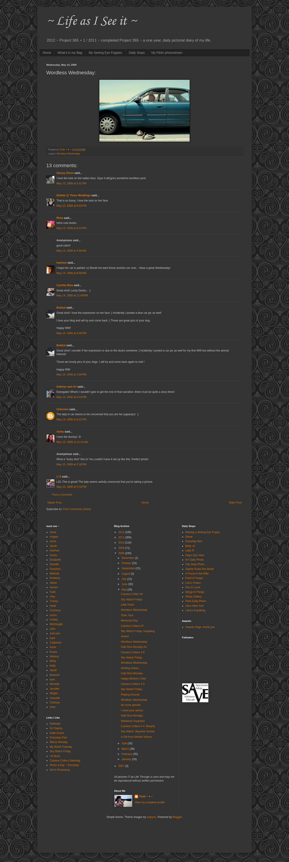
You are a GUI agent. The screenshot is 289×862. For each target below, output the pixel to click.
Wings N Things (194, 592)
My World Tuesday (61, 746)
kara (52, 679)
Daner (189, 536)
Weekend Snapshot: (133, 721)
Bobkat (61, 307)
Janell (53, 582)
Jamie (53, 546)
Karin (53, 647)
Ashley (54, 619)
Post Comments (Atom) (77, 509)
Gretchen (55, 569)
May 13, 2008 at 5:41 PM (71, 183)
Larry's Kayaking (195, 610)
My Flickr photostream (166, 52)
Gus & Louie (192, 587)
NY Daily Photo (194, 559)
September (128, 568)
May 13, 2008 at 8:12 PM (71, 228)
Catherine (55, 642)
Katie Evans (57, 733)
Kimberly (55, 578)
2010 (121, 542)
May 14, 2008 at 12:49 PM (72, 295)
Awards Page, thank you (200, 627)
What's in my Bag (70, 52)
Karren (54, 587)
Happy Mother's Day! (133, 678)
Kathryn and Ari (66, 386)
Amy (52, 596)
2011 (121, 537)
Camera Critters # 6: (133, 652)
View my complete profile (150, 802)
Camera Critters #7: (132, 626)
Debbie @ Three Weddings (73, 195)
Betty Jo (190, 546)
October (126, 563)
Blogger (177, 817)
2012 (121, 532)
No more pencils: (131, 705)
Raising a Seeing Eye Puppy (202, 532)
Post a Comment (62, 494)
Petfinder (55, 723)
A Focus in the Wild (197, 573)
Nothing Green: (130, 668)
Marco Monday (59, 742)
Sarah (53, 670)
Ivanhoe (61, 262)
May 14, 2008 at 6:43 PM (71, 397)
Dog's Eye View (194, 555)
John (53, 628)
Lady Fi (189, 550)
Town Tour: (127, 615)
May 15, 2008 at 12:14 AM (72, 442)
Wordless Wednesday (68, 153)
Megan (54, 693)
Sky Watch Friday (60, 751)
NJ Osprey (56, 728)
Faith (53, 592)
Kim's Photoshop (60, 769)
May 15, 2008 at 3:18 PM (71, 464)
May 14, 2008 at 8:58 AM (71, 273)
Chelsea (55, 702)
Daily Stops (137, 52)
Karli (52, 638)
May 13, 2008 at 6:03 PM (71, 205)
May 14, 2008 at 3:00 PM (71, 333)
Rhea (59, 218)
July (124, 579)
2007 (121, 766)
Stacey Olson (65, 173)
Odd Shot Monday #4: (134, 647)
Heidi (53, 605)
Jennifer (54, 688)
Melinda (54, 573)
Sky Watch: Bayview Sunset (137, 731)
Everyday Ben (193, 541)
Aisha (60, 431)
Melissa (54, 656)
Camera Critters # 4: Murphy (138, 726)
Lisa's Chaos (193, 582)
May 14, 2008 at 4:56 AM (71, 250)
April (124, 743)
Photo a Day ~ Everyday (64, 765)
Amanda (55, 698)
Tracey (54, 601)
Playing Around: (130, 694)
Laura (53, 615)
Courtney (55, 610)
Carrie (53, 555)
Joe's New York (194, 605)
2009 (121, 548)
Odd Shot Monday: (132, 673)
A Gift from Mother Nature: (136, 736)
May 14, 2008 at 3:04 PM (71, 374)
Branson (55, 675)
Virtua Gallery (193, 596)
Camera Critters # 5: (133, 684)
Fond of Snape (194, 578)
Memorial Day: (129, 620)
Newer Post (54, 502)
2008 (121, 553)
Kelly (53, 665)
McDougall (56, 624)
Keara (53, 652)
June (124, 584)
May (124, 589)
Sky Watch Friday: (132, 599)
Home (47, 52)
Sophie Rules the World (199, 569)
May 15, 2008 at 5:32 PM (71, 486)
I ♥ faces (55, 756)
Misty (53, 661)
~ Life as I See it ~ (91, 21)
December (128, 558)
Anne (53, 541)
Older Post (235, 502)
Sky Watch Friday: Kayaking (138, 631)
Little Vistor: (128, 604)
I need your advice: (132, 710)
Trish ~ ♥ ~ (146, 796)
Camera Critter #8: (132, 594)
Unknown (62, 409)
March (125, 748)
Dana (53, 532)
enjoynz (151, 817)
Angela (54, 536)
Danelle (54, 564)
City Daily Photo (195, 564)
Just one (55, 633)
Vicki (52, 707)
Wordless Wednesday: (134, 609)
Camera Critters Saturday (65, 760)
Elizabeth (55, 559)
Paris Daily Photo (195, 601)
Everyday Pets (58, 737)
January (126, 759)
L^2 (58, 476)
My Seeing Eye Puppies (105, 52)
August (126, 573)
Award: (125, 636)
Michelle (55, 684)
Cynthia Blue (64, 285)
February (127, 754)
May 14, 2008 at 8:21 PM (71, 419)
